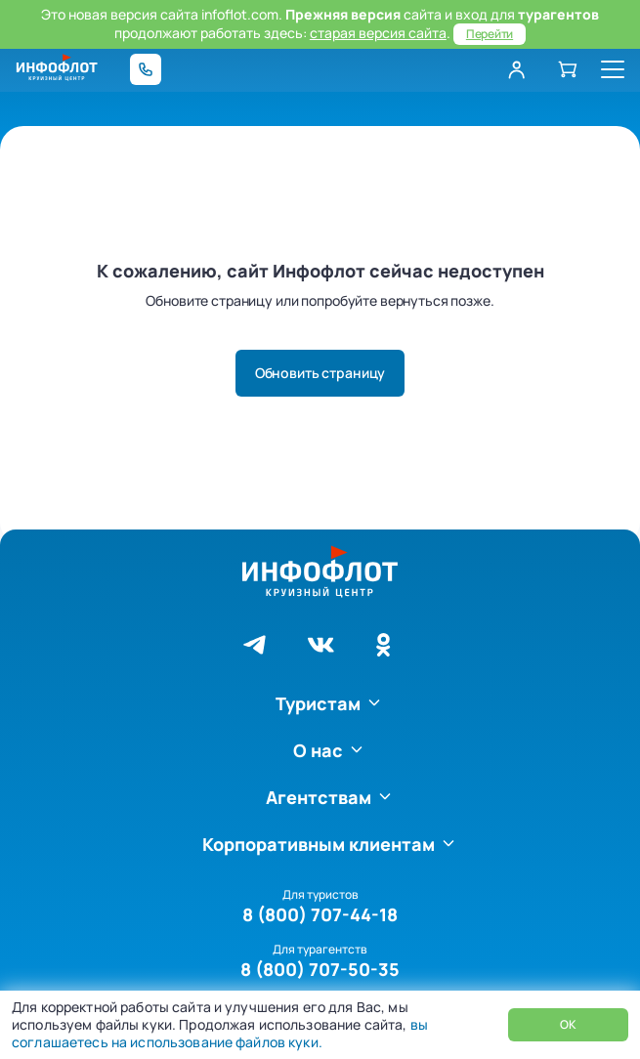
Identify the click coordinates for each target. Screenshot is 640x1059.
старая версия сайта (378, 32)
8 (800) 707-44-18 (320, 914)
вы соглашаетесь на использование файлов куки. (220, 1033)
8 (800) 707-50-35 (320, 969)
